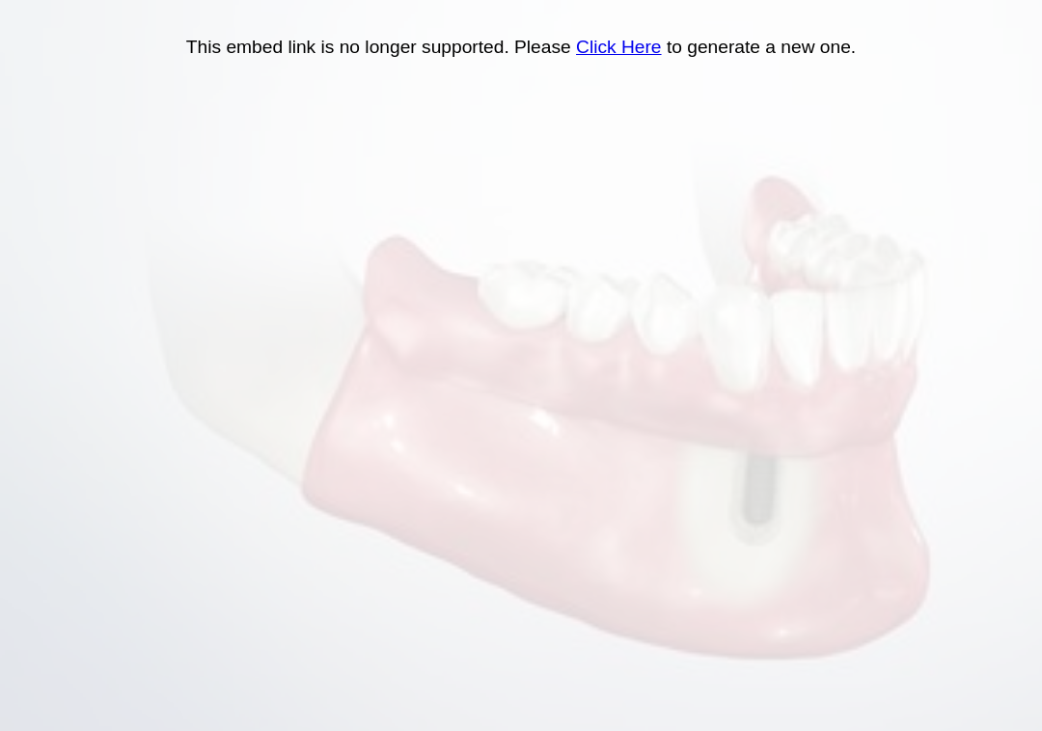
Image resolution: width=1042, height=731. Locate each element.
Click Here (619, 47)
